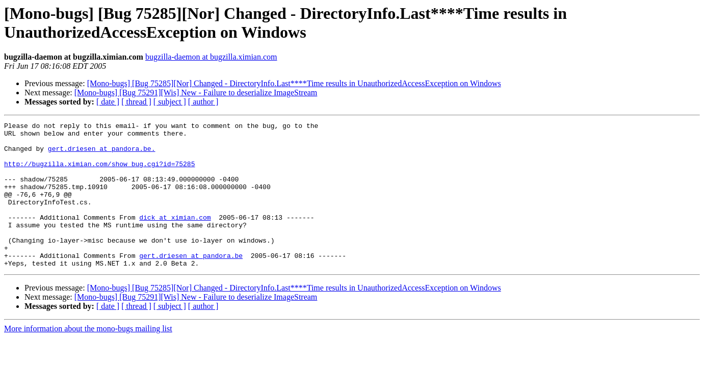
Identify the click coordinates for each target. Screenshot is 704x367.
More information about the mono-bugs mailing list (88, 357)
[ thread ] (136, 101)
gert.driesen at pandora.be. (101, 154)
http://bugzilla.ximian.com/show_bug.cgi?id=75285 (99, 172)
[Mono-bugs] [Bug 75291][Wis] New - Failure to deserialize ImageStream (196, 92)
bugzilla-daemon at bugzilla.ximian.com (211, 57)
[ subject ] (169, 101)
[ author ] (203, 101)
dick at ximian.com (175, 237)
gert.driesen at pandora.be (191, 282)
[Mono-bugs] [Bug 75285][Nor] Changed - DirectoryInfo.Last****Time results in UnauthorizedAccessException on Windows (294, 83)
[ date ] (107, 101)
